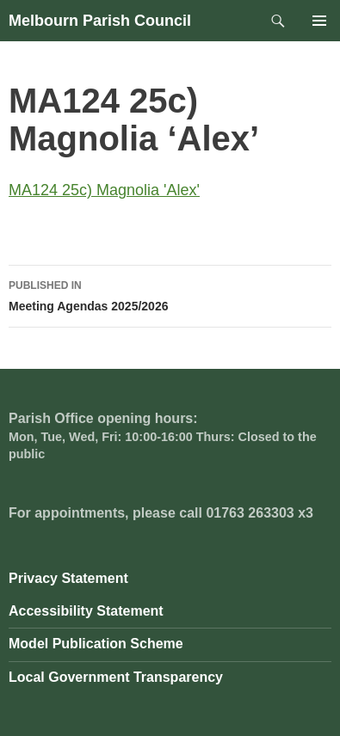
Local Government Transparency (116, 677)
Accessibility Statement (86, 611)
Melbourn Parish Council (100, 20)
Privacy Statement (68, 578)
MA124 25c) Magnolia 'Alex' (104, 190)
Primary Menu (319, 20)
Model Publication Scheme (96, 643)
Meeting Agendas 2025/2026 (170, 294)
